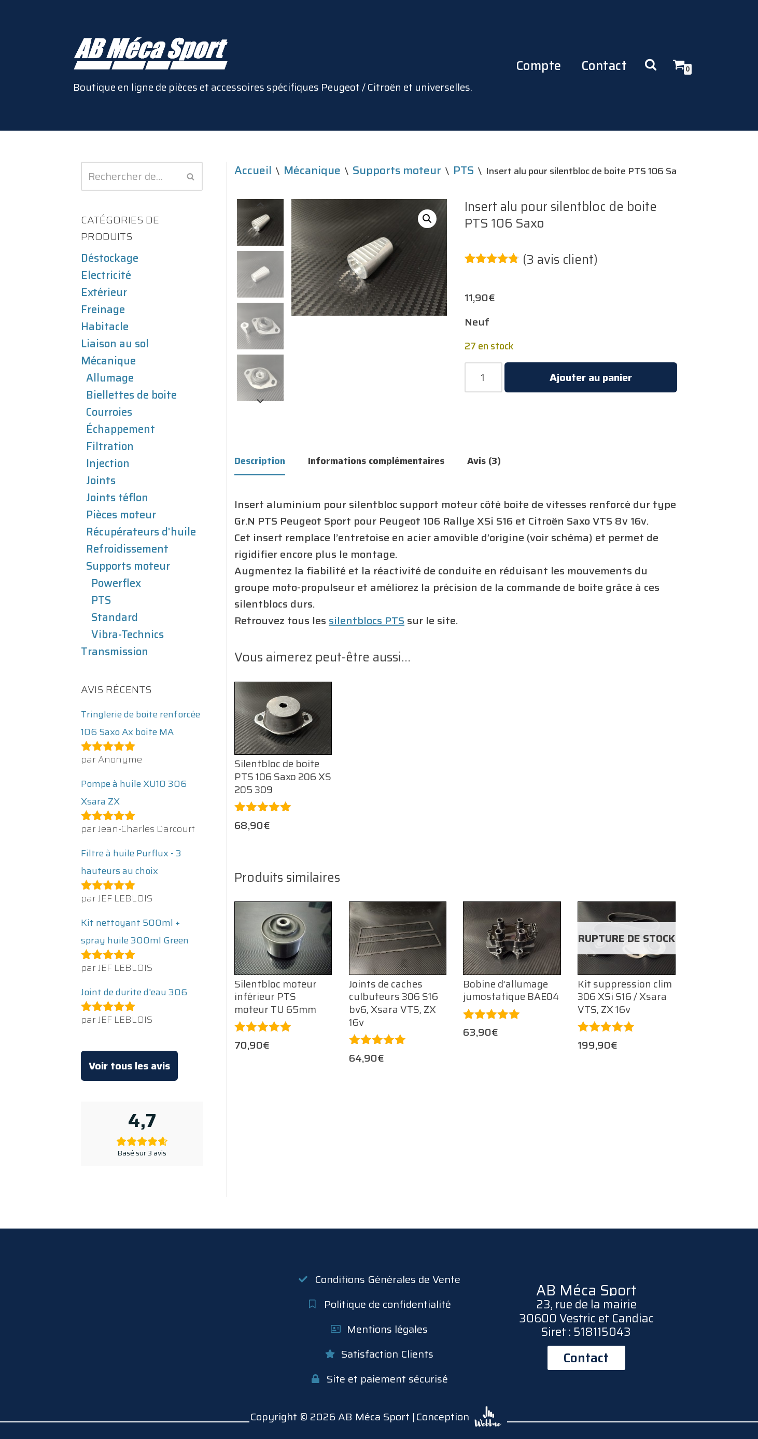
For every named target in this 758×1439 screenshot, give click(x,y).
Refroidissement (127, 549)
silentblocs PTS (366, 620)
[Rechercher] (130, 176)
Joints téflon (117, 497)
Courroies (109, 412)
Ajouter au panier (591, 377)
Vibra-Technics (127, 634)
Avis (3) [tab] (484, 461)
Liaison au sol (115, 343)
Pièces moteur (121, 514)
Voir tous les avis (129, 1065)
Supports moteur (128, 566)
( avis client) (560, 260)
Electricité (106, 275)
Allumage (110, 378)
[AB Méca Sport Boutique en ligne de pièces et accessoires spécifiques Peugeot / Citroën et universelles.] (272, 65)
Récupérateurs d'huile (141, 532)
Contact (604, 65)
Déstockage (109, 258)
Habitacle (105, 326)
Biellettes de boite (131, 395)
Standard (114, 617)
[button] (427, 218)
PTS (101, 600)
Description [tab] (259, 461)
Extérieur (104, 292)
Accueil (253, 170)
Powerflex (116, 583)
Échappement (120, 429)
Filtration (110, 446)
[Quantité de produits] (483, 377)
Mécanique (108, 360)
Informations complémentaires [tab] (376, 461)
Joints (101, 480)
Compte (539, 65)
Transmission (114, 651)
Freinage (103, 309)
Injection (108, 463)
